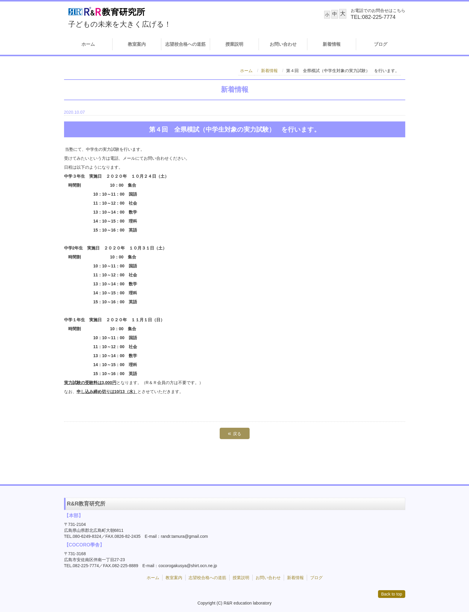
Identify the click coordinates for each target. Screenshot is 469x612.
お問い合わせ (283, 44)
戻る (234, 433)
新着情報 (332, 44)
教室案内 (137, 44)
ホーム (88, 44)
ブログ (380, 44)
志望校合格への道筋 (185, 44)
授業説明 (234, 44)
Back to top (391, 594)
